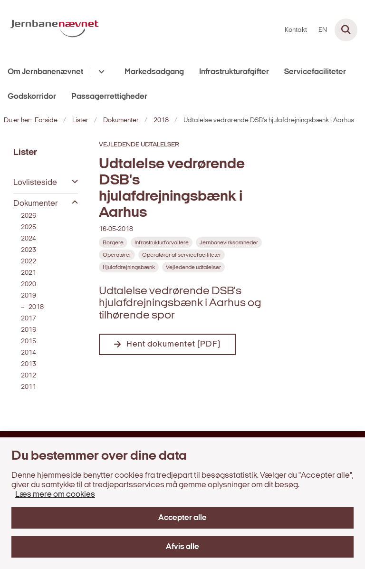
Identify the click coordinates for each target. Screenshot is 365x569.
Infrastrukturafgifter (234, 72)
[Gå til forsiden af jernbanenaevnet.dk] (51, 30)
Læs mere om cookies (55, 495)
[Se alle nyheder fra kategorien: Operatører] (117, 255)
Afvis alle (182, 547)
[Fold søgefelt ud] (346, 30)
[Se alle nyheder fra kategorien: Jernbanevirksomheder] (229, 242)
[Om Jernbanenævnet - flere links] (100, 72)
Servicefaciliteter (315, 72)
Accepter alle (182, 518)
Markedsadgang (154, 72)
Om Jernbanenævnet (45, 72)
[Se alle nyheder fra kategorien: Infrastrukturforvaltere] (161, 242)
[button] (72, 182)
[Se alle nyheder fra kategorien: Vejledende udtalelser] (193, 267)
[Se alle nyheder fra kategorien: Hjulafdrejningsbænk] (129, 267)
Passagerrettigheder (109, 97)
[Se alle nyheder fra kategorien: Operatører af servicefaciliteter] (181, 255)
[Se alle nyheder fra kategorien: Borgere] (113, 242)
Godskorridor (32, 97)
